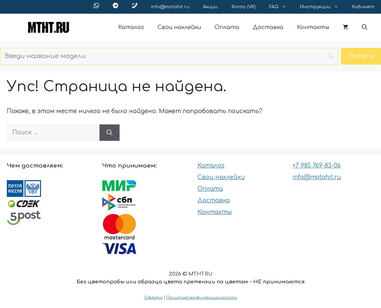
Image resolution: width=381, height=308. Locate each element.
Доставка (268, 27)
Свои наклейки (179, 27)
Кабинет (363, 6)
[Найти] (109, 132)
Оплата (227, 27)
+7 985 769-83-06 (316, 165)
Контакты (313, 27)
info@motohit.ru (170, 6)
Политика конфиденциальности (201, 297)
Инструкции (322, 7)
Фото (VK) (243, 6)
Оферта (153, 297)
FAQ (281, 7)
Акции (210, 6)
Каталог (131, 27)
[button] (364, 27)
